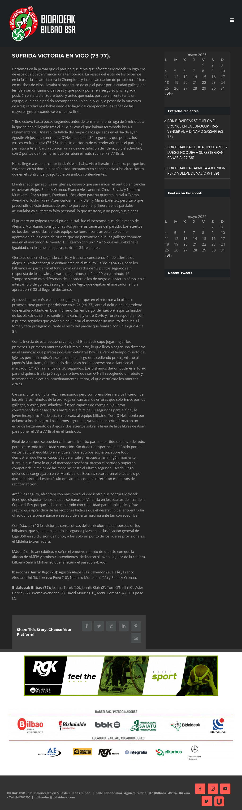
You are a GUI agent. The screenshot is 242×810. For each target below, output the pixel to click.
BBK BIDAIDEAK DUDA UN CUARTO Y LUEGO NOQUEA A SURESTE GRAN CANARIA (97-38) (195, 152)
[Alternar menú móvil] (230, 20)
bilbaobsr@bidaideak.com (67, 802)
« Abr (167, 93)
